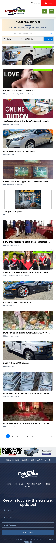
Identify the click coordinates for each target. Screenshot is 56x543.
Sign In (48, 3)
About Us (19, 484)
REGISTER (35, 3)
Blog (48, 484)
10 (52, 436)
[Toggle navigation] (51, 11)
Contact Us (29, 486)
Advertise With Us (34, 484)
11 (24, 440)
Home (8, 484)
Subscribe (28, 532)
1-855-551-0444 (42, 460)
